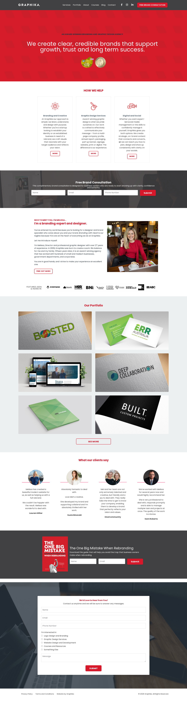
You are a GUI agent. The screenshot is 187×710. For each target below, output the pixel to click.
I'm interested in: (49, 635)
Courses (95, 5)
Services (67, 5)
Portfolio (77, 5)
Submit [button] (148, 193)
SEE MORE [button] (93, 441)
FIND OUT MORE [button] (43, 271)
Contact (112, 5)
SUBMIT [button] (93, 671)
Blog (103, 5)
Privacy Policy (27, 697)
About (86, 5)
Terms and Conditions (44, 697)
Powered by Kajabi (161, 704)
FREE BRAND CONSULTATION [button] (152, 5)
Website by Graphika (65, 697)
